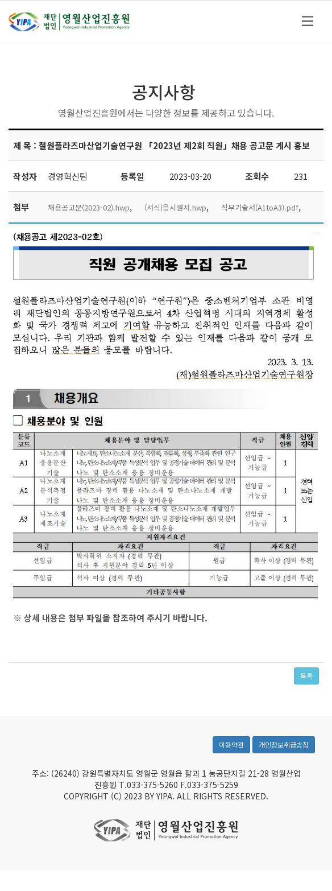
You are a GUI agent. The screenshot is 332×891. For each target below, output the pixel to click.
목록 (306, 675)
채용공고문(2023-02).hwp (89, 207)
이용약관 (231, 750)
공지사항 (164, 91)
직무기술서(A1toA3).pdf (259, 207)
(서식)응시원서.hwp (175, 207)
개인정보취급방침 (284, 750)
